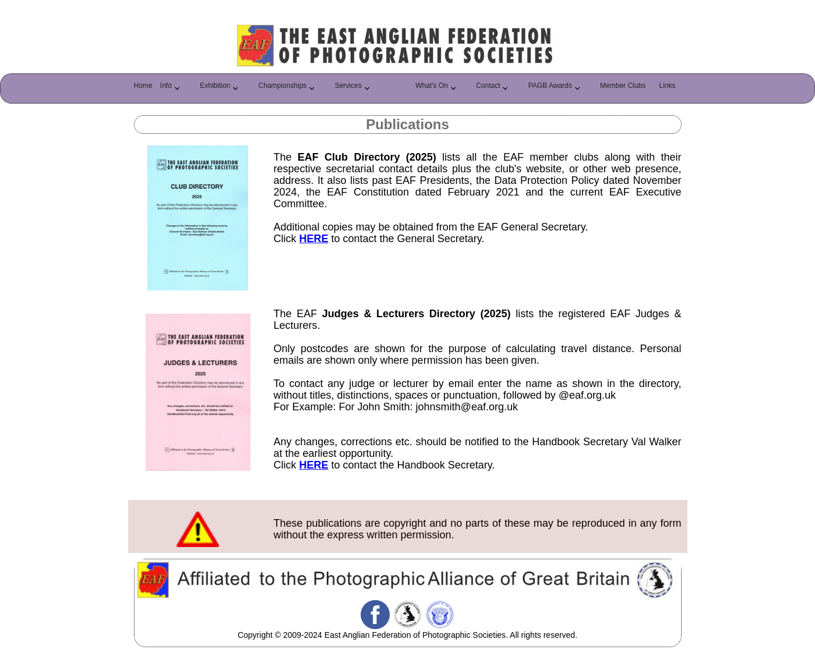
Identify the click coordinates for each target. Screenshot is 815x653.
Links (667, 85)
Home (143, 85)
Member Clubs (622, 85)
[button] (173, 88)
